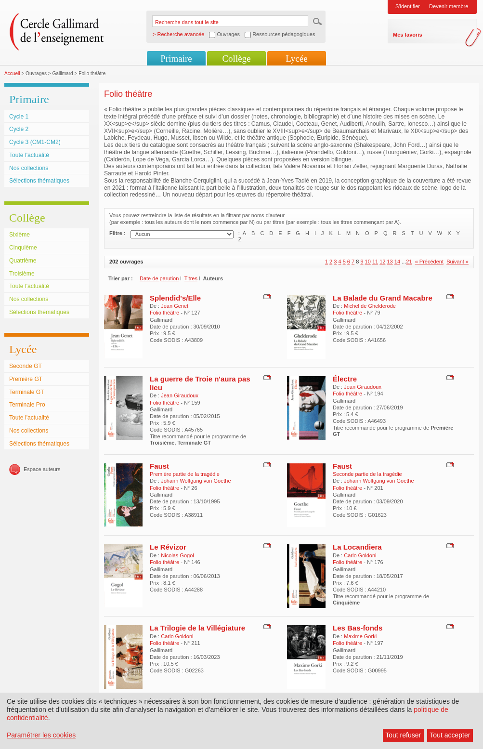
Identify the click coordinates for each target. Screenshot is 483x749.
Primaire (176, 58)
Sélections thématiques (39, 180)
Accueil (12, 73)
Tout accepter (450, 735)
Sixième (19, 234)
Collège (236, 58)
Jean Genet (174, 306)
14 (397, 261)
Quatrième (22, 260)
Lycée (296, 58)
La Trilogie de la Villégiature (197, 628)
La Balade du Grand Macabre (382, 298)
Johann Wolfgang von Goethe (196, 481)
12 (382, 261)
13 (390, 261)
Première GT (25, 379)
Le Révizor (168, 547)
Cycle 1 (18, 116)
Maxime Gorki (360, 636)
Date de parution (159, 278)
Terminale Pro (27, 404)
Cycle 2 (18, 129)
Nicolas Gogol (177, 555)
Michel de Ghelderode (370, 306)
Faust (159, 466)
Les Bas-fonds (357, 628)
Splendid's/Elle (175, 298)
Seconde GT (25, 366)
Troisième (22, 273)
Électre (345, 379)
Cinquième (23, 247)
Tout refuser (403, 735)
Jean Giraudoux (179, 395)
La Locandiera (357, 547)
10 (368, 261)
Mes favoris (407, 35)
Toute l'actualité (29, 155)
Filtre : (117, 233)
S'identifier (407, 6)
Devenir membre (448, 6)
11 (375, 261)
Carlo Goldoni (360, 555)
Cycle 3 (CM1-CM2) (35, 142)
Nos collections (28, 168)
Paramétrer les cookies (41, 735)
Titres (190, 278)
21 (409, 261)
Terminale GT (26, 392)
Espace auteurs (42, 469)
